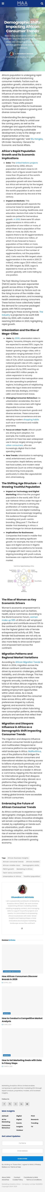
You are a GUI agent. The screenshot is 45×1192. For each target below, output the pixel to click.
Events (19, 1123)
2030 (17, 338)
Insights (7, 1013)
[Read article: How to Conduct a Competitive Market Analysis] (22, 1001)
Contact (17, 1177)
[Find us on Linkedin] (21, 1104)
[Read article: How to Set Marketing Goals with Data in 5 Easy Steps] (22, 1043)
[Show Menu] (3, 3)
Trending (34, 1123)
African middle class (11, 865)
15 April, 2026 (6, 1024)
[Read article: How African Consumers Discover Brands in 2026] (22, 959)
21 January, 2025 (12, 57)
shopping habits (31, 419)
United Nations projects (27, 162)
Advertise (5, 1180)
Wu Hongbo (37, 139)
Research (35, 1119)
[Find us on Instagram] (15, 1104)
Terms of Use (16, 1167)
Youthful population (32, 876)
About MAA (6, 1177)
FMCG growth (8, 869)
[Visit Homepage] (22, 3)
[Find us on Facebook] (4, 1104)
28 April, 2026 (7, 982)
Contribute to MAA (31, 1177)
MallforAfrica (34, 751)
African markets (32, 862)
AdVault (5, 1116)
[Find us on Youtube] (27, 1104)
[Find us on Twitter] (10, 1104)
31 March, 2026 (7, 1066)
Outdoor (19, 1130)
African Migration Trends (28, 662)
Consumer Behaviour (12, 971)
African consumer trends (13, 862)
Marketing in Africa (24, 869)
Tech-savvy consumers (12, 873)
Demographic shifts (31, 865)
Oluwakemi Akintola (25, 54)
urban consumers (14, 445)
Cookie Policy (18, 1180)
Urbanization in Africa (12, 876)
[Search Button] (42, 3)
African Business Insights (18, 858)
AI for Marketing (6, 1120)
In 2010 (17, 219)
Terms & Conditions (34, 1180)
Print (33, 1116)
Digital (19, 1116)
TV (32, 1126)
